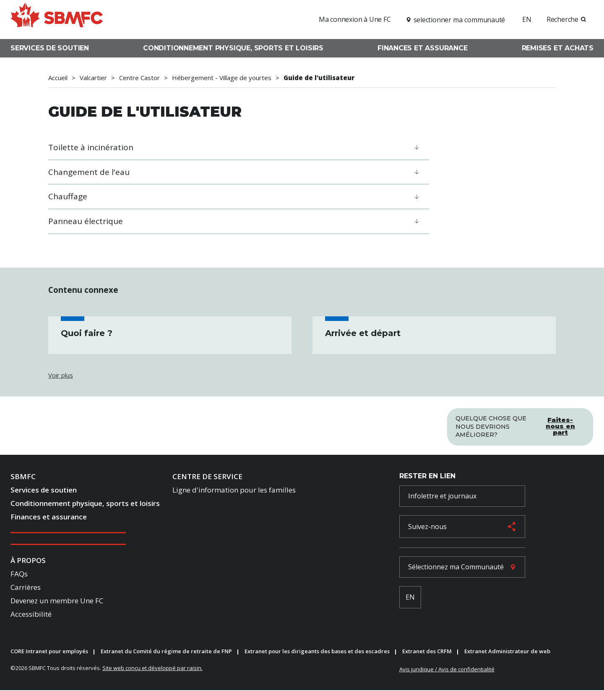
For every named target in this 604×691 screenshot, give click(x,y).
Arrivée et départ (363, 333)
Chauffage (67, 196)
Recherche (562, 19)
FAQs (19, 574)
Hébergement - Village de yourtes (221, 78)
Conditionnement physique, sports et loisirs (233, 48)
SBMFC (23, 477)
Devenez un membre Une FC (56, 601)
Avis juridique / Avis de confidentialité (447, 669)
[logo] (56, 18)
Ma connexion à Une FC (355, 19)
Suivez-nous (427, 527)
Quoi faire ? (86, 333)
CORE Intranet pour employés (49, 652)
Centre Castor (139, 78)
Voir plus (60, 375)
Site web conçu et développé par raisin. (152, 668)
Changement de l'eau (89, 172)
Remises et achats (558, 48)
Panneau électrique (85, 221)
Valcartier (93, 78)
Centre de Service (207, 477)
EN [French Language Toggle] (410, 597)
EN (526, 19)
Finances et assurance (423, 48)
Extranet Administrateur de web (507, 652)
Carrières (25, 588)
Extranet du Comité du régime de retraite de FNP (166, 652)
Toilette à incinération (90, 147)
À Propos (28, 561)
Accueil (58, 78)
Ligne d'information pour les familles (234, 490)
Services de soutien (49, 48)
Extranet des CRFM (427, 652)
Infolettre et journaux (442, 496)
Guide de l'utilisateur (319, 77)
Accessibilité (31, 614)
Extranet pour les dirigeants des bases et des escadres (317, 652)
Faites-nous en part (560, 425)
